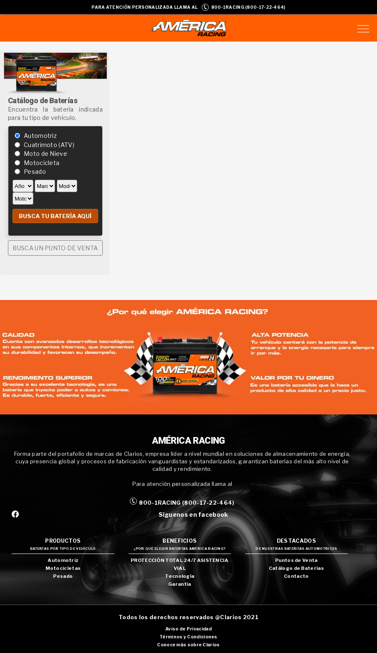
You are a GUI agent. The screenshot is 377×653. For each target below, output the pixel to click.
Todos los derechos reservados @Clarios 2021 (188, 617)
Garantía (179, 584)
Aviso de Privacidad (188, 629)
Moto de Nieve (45, 153)
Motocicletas (63, 568)
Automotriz (40, 135)
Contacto (296, 576)
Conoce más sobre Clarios (188, 645)
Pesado (35, 171)
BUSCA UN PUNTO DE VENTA (55, 248)
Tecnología (179, 576)
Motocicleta (41, 162)
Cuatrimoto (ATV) (49, 144)
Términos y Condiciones (188, 637)
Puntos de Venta (296, 560)
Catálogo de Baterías (296, 568)
